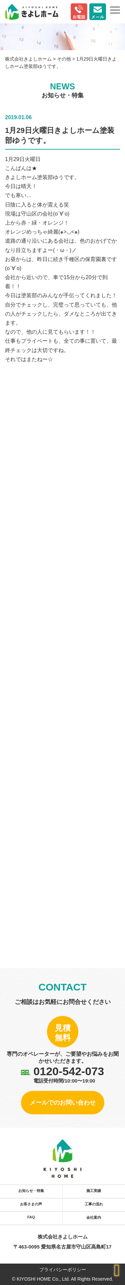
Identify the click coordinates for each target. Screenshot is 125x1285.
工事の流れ (94, 1204)
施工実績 (93, 1191)
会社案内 (93, 1217)
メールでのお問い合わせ (63, 1102)
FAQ (31, 1217)
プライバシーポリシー (62, 1269)
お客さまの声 (31, 1204)
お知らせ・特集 (31, 1191)
